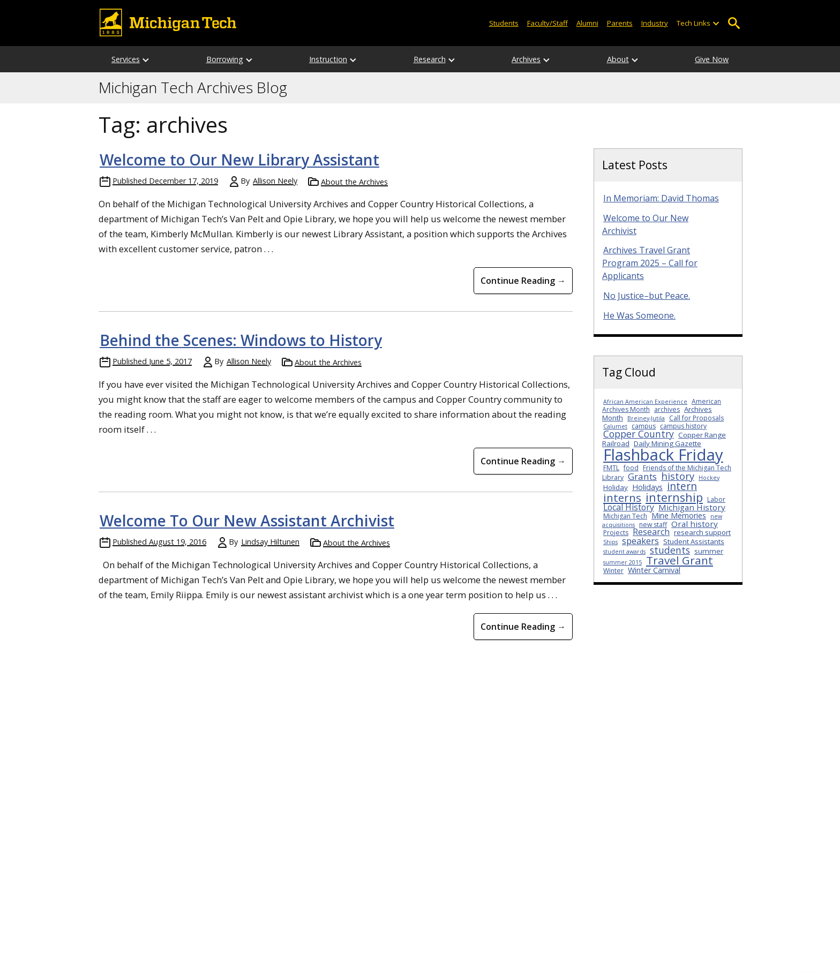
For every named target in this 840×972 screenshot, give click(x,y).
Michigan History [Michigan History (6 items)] (691, 507)
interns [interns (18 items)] (622, 497)
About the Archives (354, 182)
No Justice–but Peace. (646, 296)
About (618, 59)
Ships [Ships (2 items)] (610, 542)
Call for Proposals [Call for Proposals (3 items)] (696, 418)
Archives (526, 59)
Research (430, 59)
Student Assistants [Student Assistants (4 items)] (693, 541)
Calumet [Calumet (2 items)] (615, 426)
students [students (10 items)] (670, 550)
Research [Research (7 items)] (651, 532)
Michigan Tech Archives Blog (193, 88)
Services (125, 59)
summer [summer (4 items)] (708, 551)
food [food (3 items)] (631, 467)
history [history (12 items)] (677, 476)
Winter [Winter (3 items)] (613, 570)
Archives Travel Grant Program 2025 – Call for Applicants (650, 263)
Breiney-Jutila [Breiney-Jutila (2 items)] (646, 418)
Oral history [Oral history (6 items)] (694, 523)
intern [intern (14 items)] (682, 486)
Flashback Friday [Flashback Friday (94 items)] (663, 454)
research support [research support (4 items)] (702, 532)
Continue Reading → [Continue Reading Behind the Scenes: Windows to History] (523, 461)
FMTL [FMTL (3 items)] (611, 467)
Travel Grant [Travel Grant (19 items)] (679, 560)
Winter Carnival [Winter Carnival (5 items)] (654, 570)
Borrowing (224, 59)
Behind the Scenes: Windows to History (241, 340)
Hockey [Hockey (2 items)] (709, 477)
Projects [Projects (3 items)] (615, 532)
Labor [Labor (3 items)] (716, 499)
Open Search (733, 23)
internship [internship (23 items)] (674, 497)
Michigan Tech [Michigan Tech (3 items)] (625, 516)
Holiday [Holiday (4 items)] (615, 487)
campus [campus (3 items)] (644, 426)
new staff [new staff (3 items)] (653, 524)
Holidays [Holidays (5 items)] (647, 487)
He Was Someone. (639, 315)
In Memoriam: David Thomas (661, 198)
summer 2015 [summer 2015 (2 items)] (622, 562)
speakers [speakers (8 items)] (640, 540)
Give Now (712, 59)
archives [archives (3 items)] (667, 409)
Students (504, 23)
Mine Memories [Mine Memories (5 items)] (678, 515)
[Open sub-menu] (715, 23)
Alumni (587, 23)
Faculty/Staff (547, 23)
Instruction (328, 59)
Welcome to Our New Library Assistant (239, 159)
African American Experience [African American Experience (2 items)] (645, 401)
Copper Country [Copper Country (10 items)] (638, 433)
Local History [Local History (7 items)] (628, 507)
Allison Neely (275, 181)
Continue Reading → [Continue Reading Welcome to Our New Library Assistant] (523, 281)
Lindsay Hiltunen (270, 542)
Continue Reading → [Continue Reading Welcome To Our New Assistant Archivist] (523, 626)
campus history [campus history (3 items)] (683, 426)
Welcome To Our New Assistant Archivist (247, 520)
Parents (620, 23)
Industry (654, 23)
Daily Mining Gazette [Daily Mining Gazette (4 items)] (667, 443)
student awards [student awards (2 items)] (624, 551)
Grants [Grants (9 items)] (642, 476)
